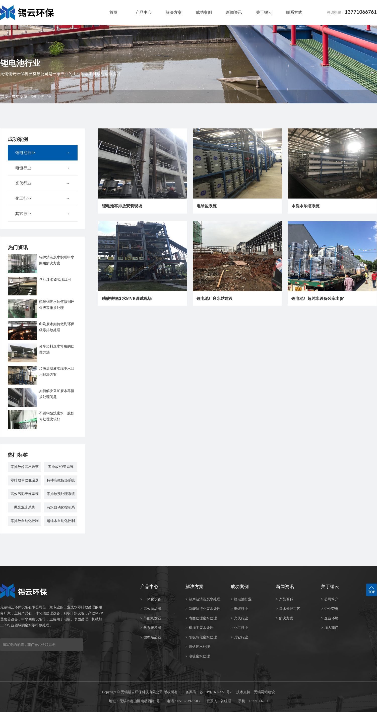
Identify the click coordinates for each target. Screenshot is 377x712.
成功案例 (204, 12)
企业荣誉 (329, 609)
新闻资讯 (234, 12)
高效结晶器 (150, 609)
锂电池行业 (41, 96)
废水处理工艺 (288, 609)
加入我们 (329, 628)
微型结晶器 (150, 637)
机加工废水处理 (199, 628)
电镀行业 (42, 167)
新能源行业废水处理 (202, 609)
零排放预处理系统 (61, 494)
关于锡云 (264, 12)
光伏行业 (42, 183)
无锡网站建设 (264, 692)
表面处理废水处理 (201, 618)
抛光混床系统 (24, 507)
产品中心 (144, 12)
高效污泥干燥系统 (25, 494)
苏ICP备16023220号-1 (216, 692)
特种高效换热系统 (61, 480)
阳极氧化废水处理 (201, 637)
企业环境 (329, 618)
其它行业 (42, 213)
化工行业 (42, 198)
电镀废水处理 (197, 656)
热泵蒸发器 (150, 628)
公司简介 (329, 599)
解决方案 (174, 12)
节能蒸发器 (150, 618)
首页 (113, 12)
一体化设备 (150, 599)
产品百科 (284, 599)
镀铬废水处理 (197, 647)
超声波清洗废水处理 (202, 599)
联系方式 (294, 12)
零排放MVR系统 (61, 467)
